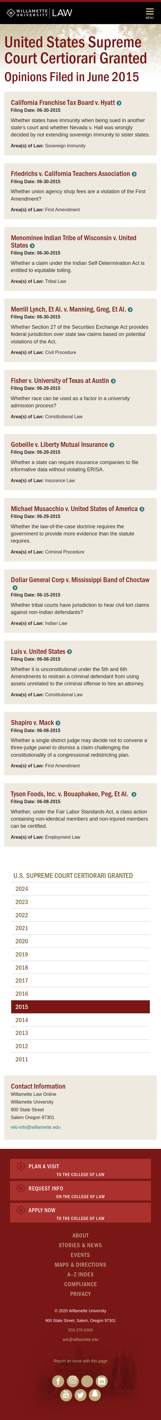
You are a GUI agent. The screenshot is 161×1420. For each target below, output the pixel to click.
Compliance (80, 1284)
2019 (21, 954)
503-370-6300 (80, 1330)
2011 (21, 1059)
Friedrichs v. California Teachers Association (70, 173)
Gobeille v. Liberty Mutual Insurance (59, 444)
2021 (21, 928)
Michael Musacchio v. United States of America (74, 508)
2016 (21, 993)
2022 (21, 915)
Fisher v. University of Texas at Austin (60, 380)
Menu (150, 13)
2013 (21, 1032)
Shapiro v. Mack (32, 722)
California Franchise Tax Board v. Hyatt (63, 102)
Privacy (80, 1293)
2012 (21, 1046)
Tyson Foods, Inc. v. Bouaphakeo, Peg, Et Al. (70, 793)
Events (80, 1254)
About (80, 1235)
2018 (21, 967)
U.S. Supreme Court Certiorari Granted (73, 875)
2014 (21, 1020)
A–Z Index (80, 1274)
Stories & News (80, 1245)
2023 (21, 901)
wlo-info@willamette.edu (36, 1127)
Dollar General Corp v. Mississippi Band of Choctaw (80, 579)
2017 (21, 980)
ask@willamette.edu (80, 1339)
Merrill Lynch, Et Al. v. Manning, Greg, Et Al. (68, 308)
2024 (21, 888)
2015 (21, 1006)
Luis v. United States (38, 651)
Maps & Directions (81, 1264)
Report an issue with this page (80, 1361)
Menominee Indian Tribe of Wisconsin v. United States (73, 240)
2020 (21, 941)
